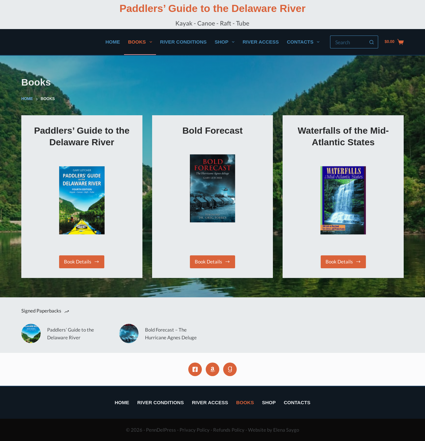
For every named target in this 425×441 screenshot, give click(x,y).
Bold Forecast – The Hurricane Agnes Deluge (171, 334)
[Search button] (371, 42)
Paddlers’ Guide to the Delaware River (212, 8)
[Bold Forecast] (212, 188)
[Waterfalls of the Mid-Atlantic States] (343, 200)
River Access (261, 42)
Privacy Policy (195, 430)
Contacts (304, 42)
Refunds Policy (228, 430)
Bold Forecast (212, 131)
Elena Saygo (286, 430)
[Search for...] (347, 42)
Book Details (83, 263)
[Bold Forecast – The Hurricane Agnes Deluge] (129, 333)
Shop (226, 42)
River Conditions (183, 42)
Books (141, 42)
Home (113, 42)
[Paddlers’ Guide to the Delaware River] (81, 200)
